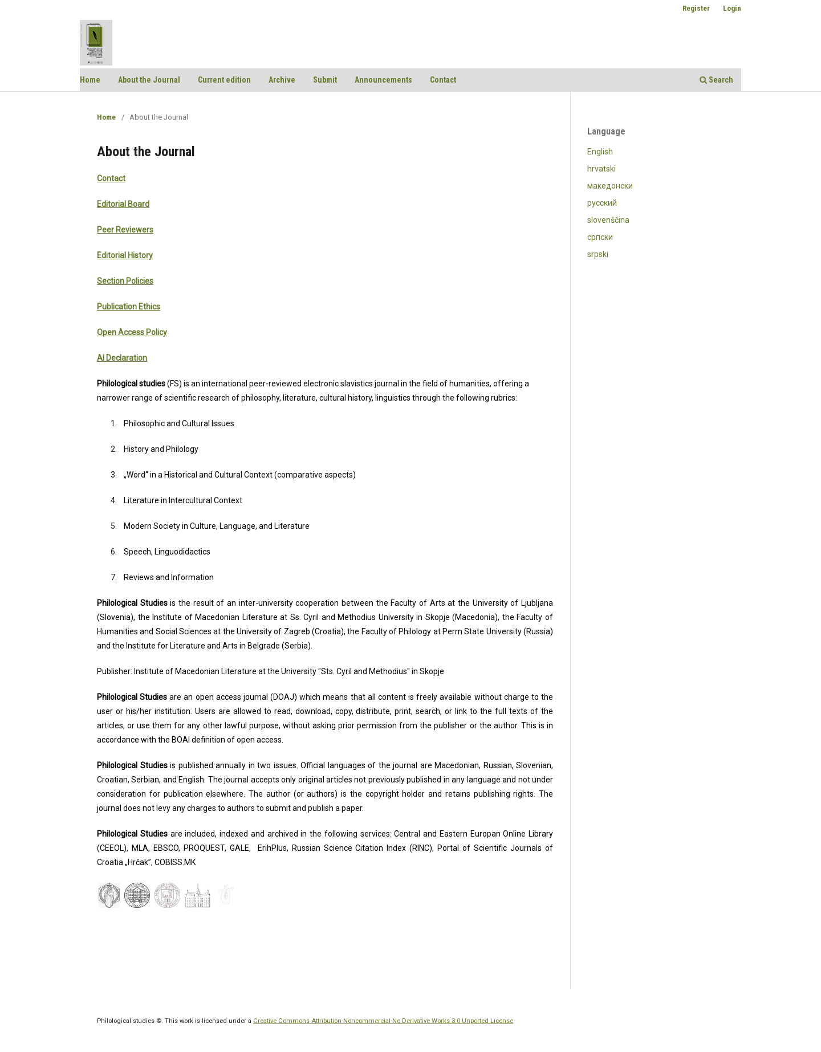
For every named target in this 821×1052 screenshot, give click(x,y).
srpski (597, 254)
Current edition (224, 79)
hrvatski (601, 168)
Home (90, 79)
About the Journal (149, 79)
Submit (325, 79)
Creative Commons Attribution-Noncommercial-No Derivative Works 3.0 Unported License (383, 1021)
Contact (443, 79)
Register (696, 8)
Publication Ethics (128, 306)
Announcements (383, 79)
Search (716, 79)
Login (732, 8)
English (600, 151)
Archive (282, 79)
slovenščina (608, 220)
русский (602, 202)
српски (600, 237)
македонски (610, 185)
